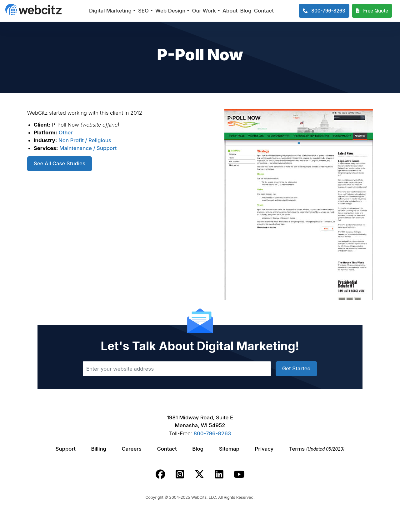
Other (66, 132)
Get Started (296, 368)
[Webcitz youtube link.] (239, 474)
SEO (143, 11)
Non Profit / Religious (84, 140)
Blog (246, 11)
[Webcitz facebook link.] (160, 474)
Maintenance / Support (88, 148)
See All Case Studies (59, 163)
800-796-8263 (212, 433)
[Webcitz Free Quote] (372, 11)
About (230, 11)
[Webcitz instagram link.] (180, 474)
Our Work (204, 11)
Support (66, 449)
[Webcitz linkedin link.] (219, 474)
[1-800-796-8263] (324, 11)
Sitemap (229, 449)
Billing (98, 449)
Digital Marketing (110, 11)
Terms (317, 449)
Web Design (170, 11)
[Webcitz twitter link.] (199, 474)
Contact (264, 11)
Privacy (264, 449)
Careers (132, 449)
